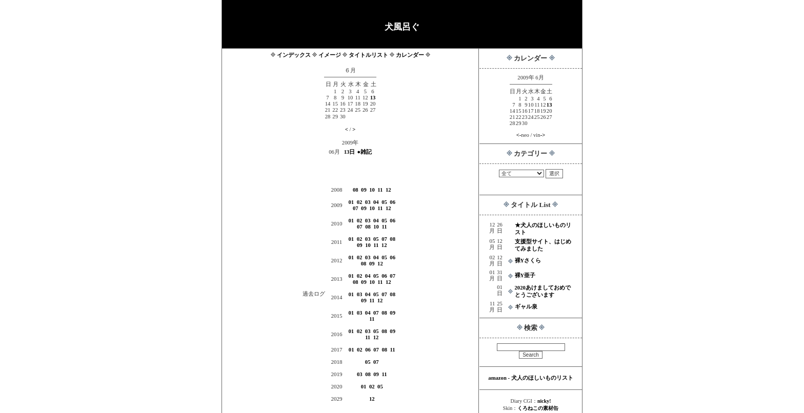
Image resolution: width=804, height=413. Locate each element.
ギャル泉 (526, 306)
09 (364, 190)
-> (543, 135)
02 (360, 202)
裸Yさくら (528, 260)
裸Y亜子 (525, 275)
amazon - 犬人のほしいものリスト (530, 378)
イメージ (329, 55)
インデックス (294, 55)
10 (372, 190)
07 (355, 208)
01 (351, 202)
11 (380, 190)
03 (368, 202)
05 (384, 202)
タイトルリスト (368, 55)
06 (392, 202)
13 (549, 105)
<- (518, 135)
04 (376, 202)
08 (355, 190)
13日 (349, 152)
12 (388, 190)
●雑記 (364, 152)
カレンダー (410, 55)
